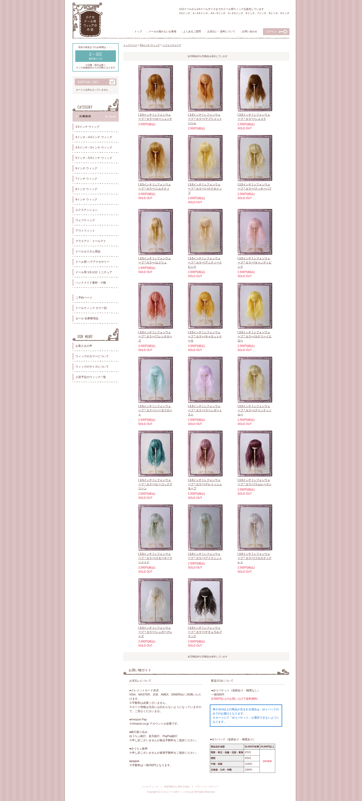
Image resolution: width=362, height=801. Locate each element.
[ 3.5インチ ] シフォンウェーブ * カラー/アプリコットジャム (205, 119)
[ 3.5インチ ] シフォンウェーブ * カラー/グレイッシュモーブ (205, 484)
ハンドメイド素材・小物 (90, 282)
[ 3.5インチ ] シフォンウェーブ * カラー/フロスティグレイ (255, 558)
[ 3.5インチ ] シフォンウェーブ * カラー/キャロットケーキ (205, 336)
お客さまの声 (83, 346)
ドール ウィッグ (150, 786)
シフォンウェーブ (172, 45)
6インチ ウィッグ (86, 168)
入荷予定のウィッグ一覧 (90, 377)
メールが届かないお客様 (162, 31)
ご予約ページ (83, 297)
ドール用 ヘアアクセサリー (92, 261)
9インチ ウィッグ (86, 199)
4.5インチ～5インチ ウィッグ (93, 147)
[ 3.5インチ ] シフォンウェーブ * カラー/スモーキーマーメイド (155, 558)
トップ (138, 31)
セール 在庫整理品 (86, 318)
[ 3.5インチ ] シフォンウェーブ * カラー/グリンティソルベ (255, 410)
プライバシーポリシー (207, 786)
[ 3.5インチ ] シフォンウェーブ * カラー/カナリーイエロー (255, 336)
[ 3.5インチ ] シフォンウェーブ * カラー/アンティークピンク (205, 262)
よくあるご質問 (192, 31)
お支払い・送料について (221, 31)
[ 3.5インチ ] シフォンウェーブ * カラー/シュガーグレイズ (155, 632)
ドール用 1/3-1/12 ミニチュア (93, 272)
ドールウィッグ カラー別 (91, 308)
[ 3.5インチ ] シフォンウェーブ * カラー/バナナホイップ (205, 188)
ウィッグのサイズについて (92, 366)
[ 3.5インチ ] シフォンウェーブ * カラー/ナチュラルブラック (205, 632)
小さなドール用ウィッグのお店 (177, 792)
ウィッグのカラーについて (92, 356)
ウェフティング (85, 220)
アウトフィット (85, 230)
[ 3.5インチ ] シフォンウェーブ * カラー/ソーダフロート (155, 410)
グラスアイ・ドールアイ (90, 241)
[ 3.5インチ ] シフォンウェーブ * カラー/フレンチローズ (155, 336)
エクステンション (86, 210)
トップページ (130, 45)
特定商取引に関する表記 (177, 786)
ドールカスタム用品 (87, 251)
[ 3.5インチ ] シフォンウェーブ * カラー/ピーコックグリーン (155, 484)
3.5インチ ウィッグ (87, 126)
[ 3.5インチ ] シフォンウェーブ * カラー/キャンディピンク (255, 262)
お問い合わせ (249, 31)
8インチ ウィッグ (86, 189)
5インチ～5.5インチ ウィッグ (93, 158)
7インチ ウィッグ (86, 178)
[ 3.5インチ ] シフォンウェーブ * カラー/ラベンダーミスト (205, 410)
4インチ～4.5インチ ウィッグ (93, 137)
